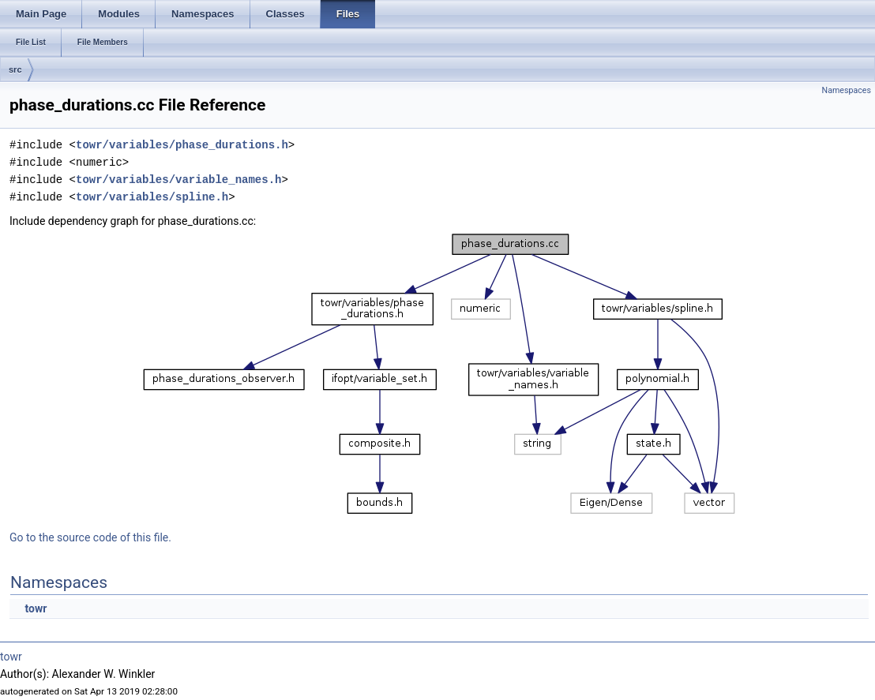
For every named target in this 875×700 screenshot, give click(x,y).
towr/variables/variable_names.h (178, 179)
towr (35, 608)
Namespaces (846, 90)
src (15, 69)
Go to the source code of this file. (90, 537)
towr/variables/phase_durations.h (182, 144)
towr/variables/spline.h (152, 196)
